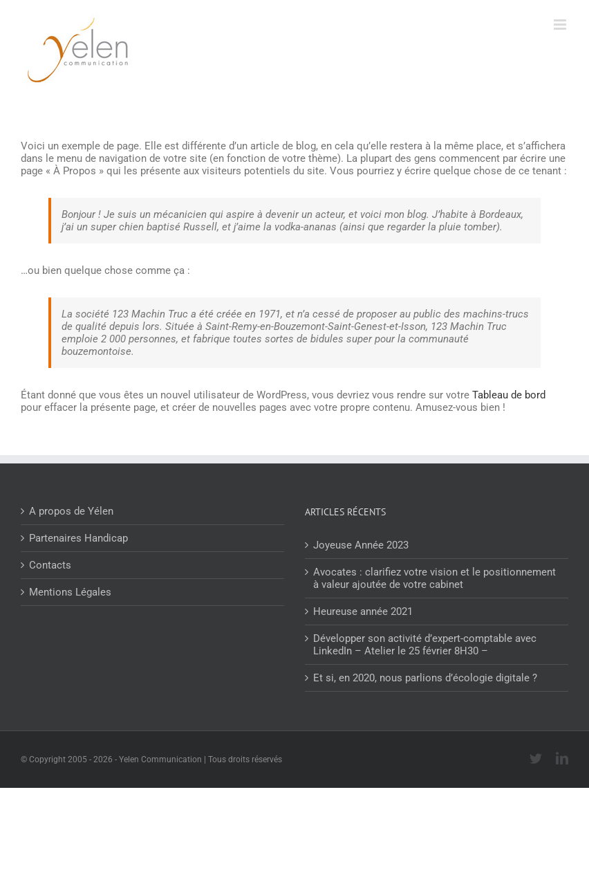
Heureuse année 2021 (363, 611)
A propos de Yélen (71, 511)
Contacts (50, 565)
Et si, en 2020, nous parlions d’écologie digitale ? (425, 678)
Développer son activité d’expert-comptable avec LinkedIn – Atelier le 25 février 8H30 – (424, 644)
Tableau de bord (508, 395)
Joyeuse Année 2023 (361, 545)
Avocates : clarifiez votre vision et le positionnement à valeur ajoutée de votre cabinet (434, 578)
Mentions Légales (70, 592)
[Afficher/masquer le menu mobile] (561, 24)
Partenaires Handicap (78, 538)
